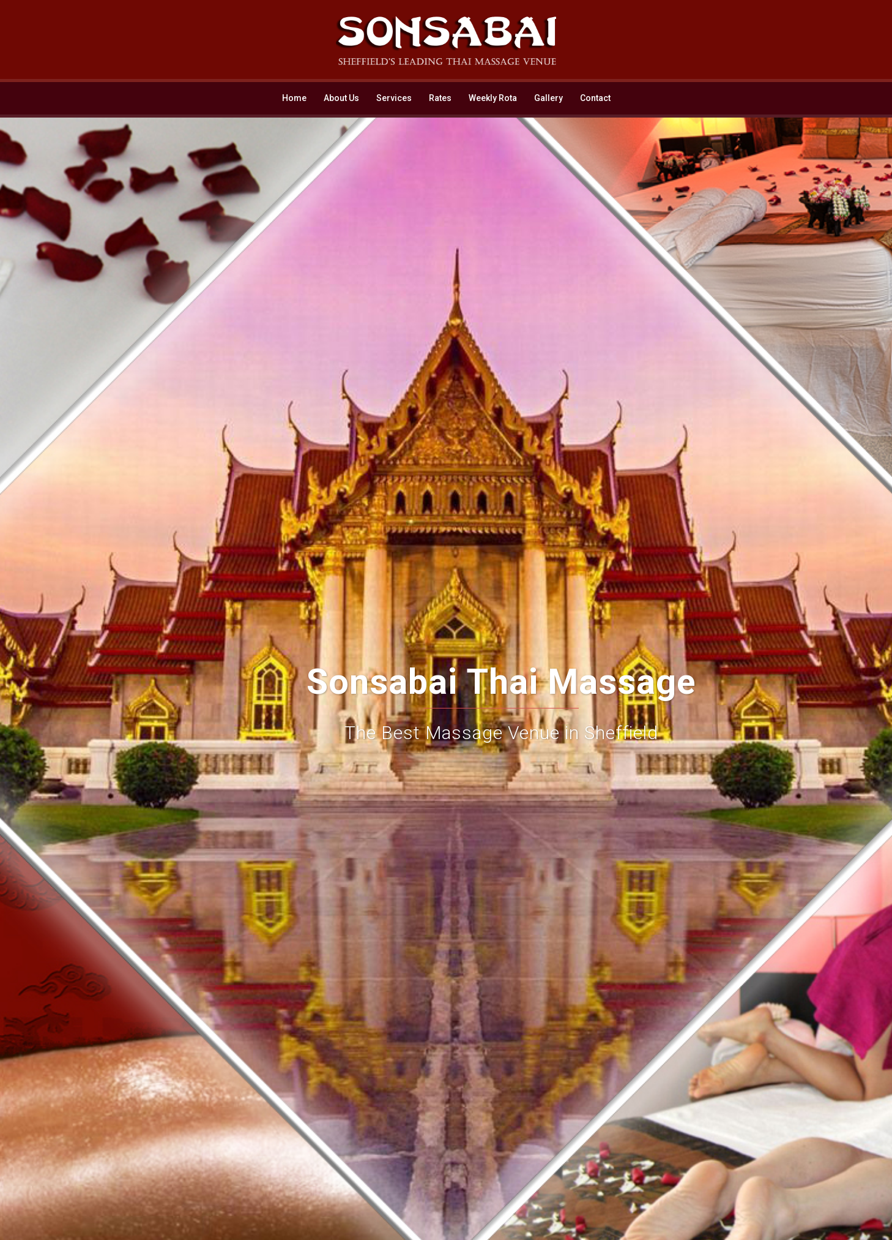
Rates (440, 98)
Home (294, 98)
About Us (341, 98)
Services (394, 98)
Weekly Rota (493, 98)
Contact (595, 98)
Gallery (548, 98)
